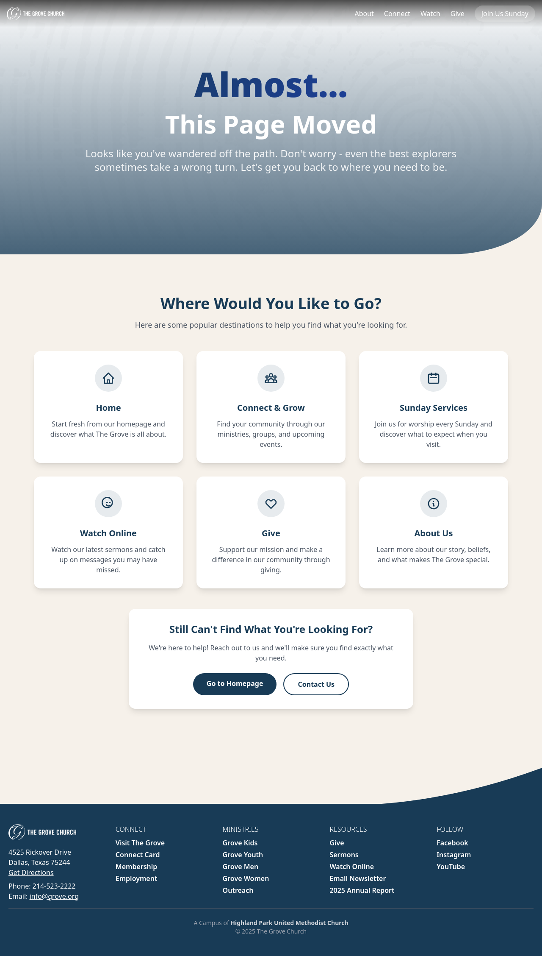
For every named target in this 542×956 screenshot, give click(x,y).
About (363, 13)
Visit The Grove (140, 842)
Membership (137, 866)
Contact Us (316, 689)
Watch (430, 13)
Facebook (452, 842)
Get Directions (31, 872)
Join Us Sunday (504, 13)
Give (458, 13)
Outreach (238, 890)
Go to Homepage (235, 688)
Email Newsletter (357, 878)
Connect (397, 13)
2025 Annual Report (361, 890)
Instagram (454, 854)
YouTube (451, 866)
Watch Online (351, 866)
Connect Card (138, 854)
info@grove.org (54, 896)
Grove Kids (240, 842)
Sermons (343, 854)
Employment (137, 878)
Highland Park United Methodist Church (289, 923)
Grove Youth (243, 854)
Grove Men (241, 866)
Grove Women (246, 878)
